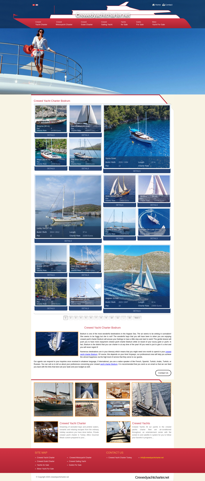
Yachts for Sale (43, 465)
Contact (168, 5)
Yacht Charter (41, 23)
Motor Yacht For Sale (45, 469)
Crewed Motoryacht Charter (80, 458)
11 (118, 318)
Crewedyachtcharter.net (103, 15)
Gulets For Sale (75, 465)
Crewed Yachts (141, 423)
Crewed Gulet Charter (45, 461)
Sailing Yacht (106, 23)
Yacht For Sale (158, 23)
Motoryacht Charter (64, 23)
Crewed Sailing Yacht (77, 461)
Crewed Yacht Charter (73, 423)
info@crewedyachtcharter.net (152, 458)
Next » (137, 318)
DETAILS (51, 135)
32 (130, 318)
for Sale (124, 23)
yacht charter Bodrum (109, 364)
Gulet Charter (87, 23)
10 (112, 318)
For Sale (140, 23)
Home (158, 5)
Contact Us (163, 373)
